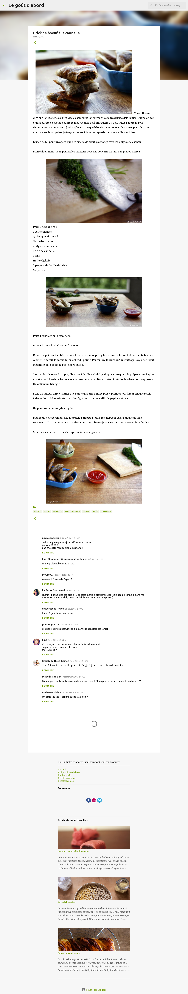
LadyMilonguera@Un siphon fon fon (63, 559)
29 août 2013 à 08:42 (74, 609)
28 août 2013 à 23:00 (75, 590)
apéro (37, 511)
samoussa (106, 511)
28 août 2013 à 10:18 (71, 538)
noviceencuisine (51, 538)
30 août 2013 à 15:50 (79, 661)
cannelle (57, 511)
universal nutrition (53, 608)
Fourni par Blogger (94, 989)
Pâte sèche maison (67, 902)
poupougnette (50, 624)
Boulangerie (64, 775)
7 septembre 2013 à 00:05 (74, 677)
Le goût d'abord (26, 5)
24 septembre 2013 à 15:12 (74, 692)
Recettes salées (66, 781)
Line (44, 640)
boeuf (47, 511)
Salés (95, 511)
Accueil (62, 769)
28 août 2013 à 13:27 (64, 575)
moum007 (47, 574)
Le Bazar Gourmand (53, 590)
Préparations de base (69, 772)
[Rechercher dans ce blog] (170, 5)
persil (86, 511)
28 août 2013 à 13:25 (94, 559)
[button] (35, 43)
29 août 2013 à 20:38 (69, 624)
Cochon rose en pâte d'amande (73, 851)
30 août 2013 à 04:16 (57, 640)
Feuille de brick (72, 511)
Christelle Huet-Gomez (55, 661)
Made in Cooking (51, 676)
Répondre (48, 553)
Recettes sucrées (66, 778)
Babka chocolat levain (69, 953)
